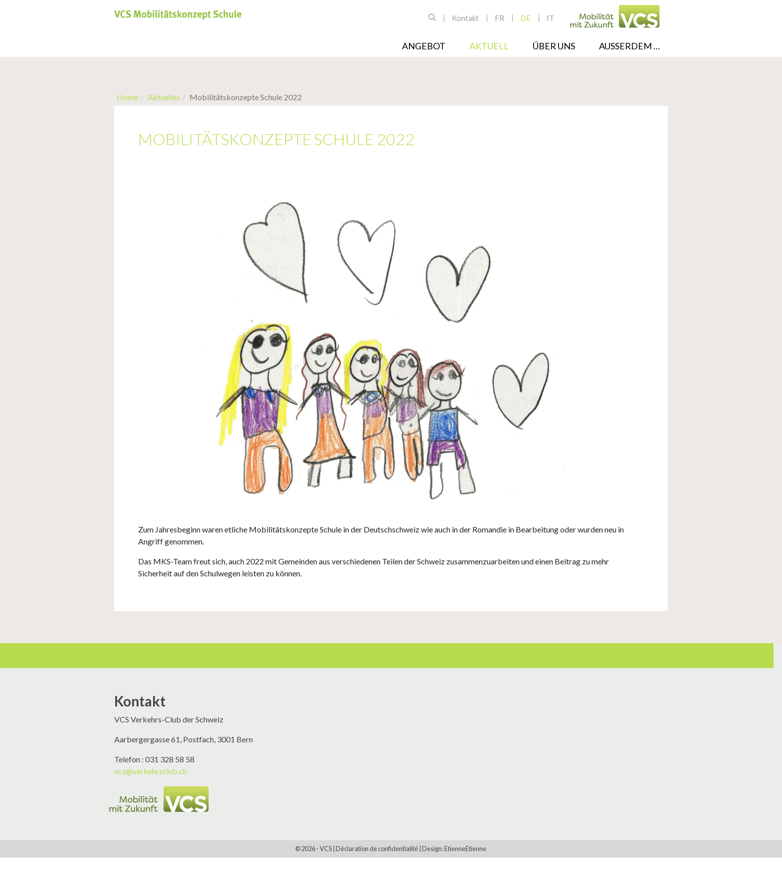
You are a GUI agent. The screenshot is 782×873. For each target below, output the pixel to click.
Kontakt (465, 17)
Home (127, 97)
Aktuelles (164, 97)
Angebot (423, 45)
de (525, 17)
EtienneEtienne (465, 849)
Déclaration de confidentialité (377, 849)
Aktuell (489, 45)
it (550, 17)
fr (499, 17)
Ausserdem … (629, 45)
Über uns (554, 45)
